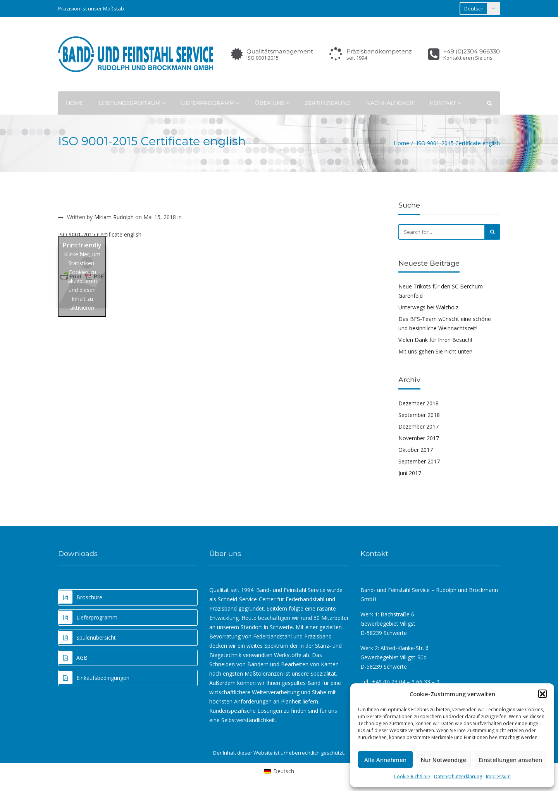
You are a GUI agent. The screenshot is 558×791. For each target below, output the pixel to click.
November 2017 (418, 438)
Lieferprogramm (210, 103)
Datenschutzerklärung (458, 776)
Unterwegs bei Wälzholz (428, 307)
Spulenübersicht (87, 637)
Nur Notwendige (443, 760)
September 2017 (419, 461)
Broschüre (80, 597)
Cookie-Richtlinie (412, 776)
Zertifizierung (328, 103)
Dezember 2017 (418, 426)
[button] (542, 694)
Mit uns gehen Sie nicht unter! (435, 351)
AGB (73, 657)
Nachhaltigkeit (390, 103)
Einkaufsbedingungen (94, 677)
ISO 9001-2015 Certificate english (99, 234)
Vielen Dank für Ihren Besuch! (435, 339)
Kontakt (445, 103)
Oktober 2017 (415, 449)
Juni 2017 (409, 473)
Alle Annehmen (385, 760)
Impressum (498, 776)
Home (74, 103)
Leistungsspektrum (132, 103)
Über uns (272, 103)
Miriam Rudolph (114, 217)
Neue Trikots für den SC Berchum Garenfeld (440, 291)
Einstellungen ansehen (510, 760)
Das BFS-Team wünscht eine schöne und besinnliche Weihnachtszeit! (444, 323)
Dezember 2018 (418, 403)
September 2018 (419, 415)
